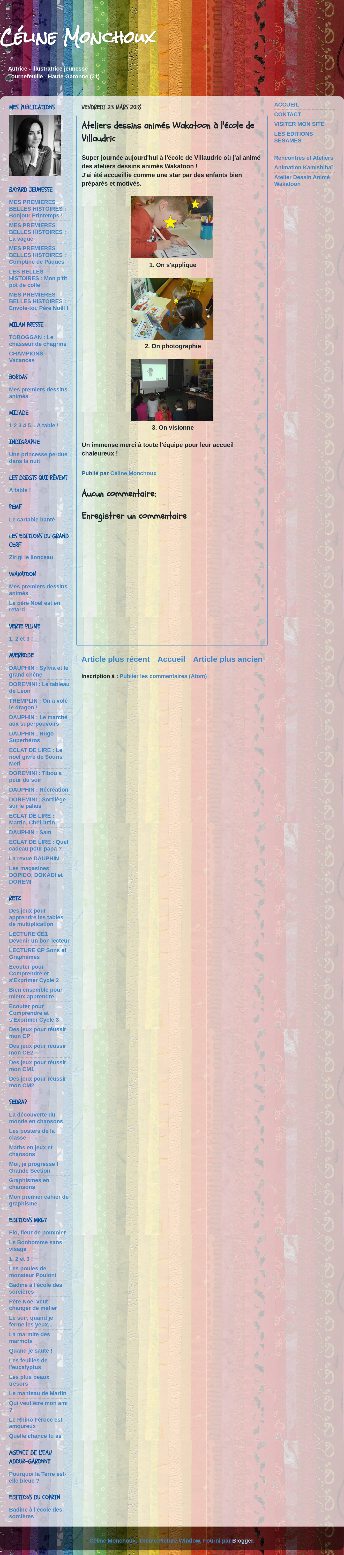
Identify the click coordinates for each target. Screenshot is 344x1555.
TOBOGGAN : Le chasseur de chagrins (37, 340)
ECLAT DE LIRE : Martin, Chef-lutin (32, 819)
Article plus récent (115, 659)
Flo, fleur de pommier (37, 1232)
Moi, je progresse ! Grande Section (33, 1167)
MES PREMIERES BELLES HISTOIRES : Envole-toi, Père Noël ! (38, 301)
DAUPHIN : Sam (30, 832)
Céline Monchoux (77, 37)
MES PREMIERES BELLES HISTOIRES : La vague (37, 232)
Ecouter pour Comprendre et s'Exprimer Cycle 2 (34, 973)
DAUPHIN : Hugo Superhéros (31, 737)
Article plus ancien (228, 659)
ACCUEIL (286, 104)
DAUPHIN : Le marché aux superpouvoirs (38, 720)
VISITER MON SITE (299, 124)
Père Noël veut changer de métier (33, 1304)
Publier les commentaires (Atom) (163, 676)
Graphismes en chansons (29, 1183)
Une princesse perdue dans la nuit (38, 457)
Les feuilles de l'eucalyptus (28, 1363)
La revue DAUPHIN (34, 858)
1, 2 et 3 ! (21, 638)
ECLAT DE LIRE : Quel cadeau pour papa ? (38, 845)
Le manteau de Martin (37, 1393)
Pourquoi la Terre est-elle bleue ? (37, 1477)
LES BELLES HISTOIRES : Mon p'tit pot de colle (38, 278)
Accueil (171, 659)
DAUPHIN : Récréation (38, 789)
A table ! (20, 490)
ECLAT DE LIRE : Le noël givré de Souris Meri (35, 757)
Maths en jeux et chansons (31, 1150)
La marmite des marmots (29, 1337)
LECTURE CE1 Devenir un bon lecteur (39, 937)
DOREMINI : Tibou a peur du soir (35, 776)
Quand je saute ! (31, 1350)
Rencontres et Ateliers (303, 158)
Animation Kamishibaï (303, 167)
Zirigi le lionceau (31, 557)
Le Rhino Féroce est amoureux (35, 1423)
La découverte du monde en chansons (36, 1118)
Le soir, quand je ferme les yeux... (31, 1321)
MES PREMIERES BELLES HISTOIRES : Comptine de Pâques (37, 255)
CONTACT (287, 114)
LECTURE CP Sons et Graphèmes (37, 953)
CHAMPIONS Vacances (26, 356)
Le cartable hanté (32, 519)
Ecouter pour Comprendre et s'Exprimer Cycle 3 (34, 1013)
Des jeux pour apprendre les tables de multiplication (36, 917)
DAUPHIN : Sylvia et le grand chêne (38, 671)
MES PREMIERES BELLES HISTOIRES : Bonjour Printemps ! (37, 209)
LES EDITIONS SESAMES (293, 137)
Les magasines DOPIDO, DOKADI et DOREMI (36, 875)
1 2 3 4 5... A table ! (34, 425)
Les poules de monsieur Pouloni (32, 1271)
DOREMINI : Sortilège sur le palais (37, 802)
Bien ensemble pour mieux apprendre (35, 993)
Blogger (242, 1540)
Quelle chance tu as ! (37, 1436)
